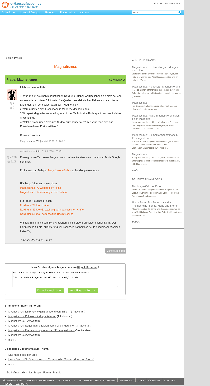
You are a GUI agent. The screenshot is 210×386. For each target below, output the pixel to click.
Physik (57, 372)
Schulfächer (9, 12)
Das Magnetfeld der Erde (22, 354)
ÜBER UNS (154, 380)
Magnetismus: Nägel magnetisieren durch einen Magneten (41, 325)
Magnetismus (16, 321)
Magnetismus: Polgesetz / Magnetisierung (32, 316)
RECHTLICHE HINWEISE (40, 380)
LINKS (141, 380)
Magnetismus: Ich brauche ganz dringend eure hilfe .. (38, 311)
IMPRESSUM (126, 380)
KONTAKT (169, 380)
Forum (8, 58)
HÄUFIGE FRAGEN (12, 380)
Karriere (84, 12)
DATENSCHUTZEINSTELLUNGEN (97, 380)
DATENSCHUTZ (66, 380)
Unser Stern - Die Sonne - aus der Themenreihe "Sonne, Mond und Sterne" (51, 359)
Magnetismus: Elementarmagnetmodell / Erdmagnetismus (41, 330)
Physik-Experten (87, 267)
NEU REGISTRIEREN (170, 3)
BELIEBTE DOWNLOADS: (147, 179)
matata (36, 151)
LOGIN (155, 3)
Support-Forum (42, 372)
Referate (50, 12)
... (136, 170)
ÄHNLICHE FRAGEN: (144, 60)
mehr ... (12, 339)
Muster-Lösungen (30, 12)
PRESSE (7, 383)
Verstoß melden (116, 250)
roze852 (35, 141)
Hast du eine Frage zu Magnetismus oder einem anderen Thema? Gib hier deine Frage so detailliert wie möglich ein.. (65, 279)
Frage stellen (67, 12)
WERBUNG (22, 383)
